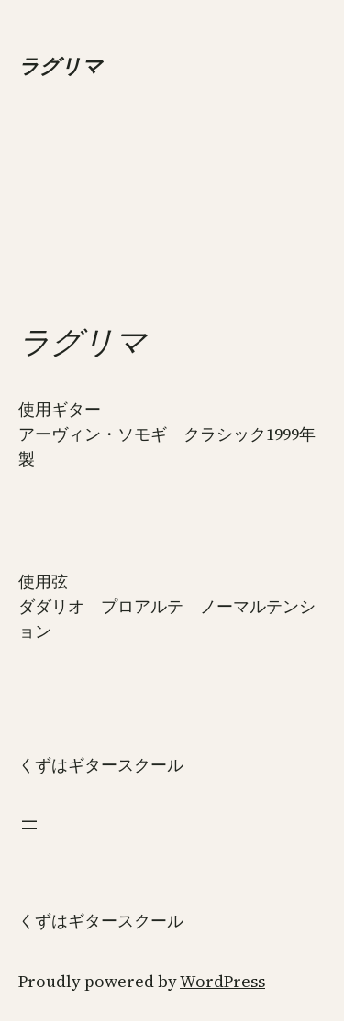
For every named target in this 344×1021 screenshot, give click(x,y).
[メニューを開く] (29, 825)
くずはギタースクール (100, 764)
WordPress (222, 981)
